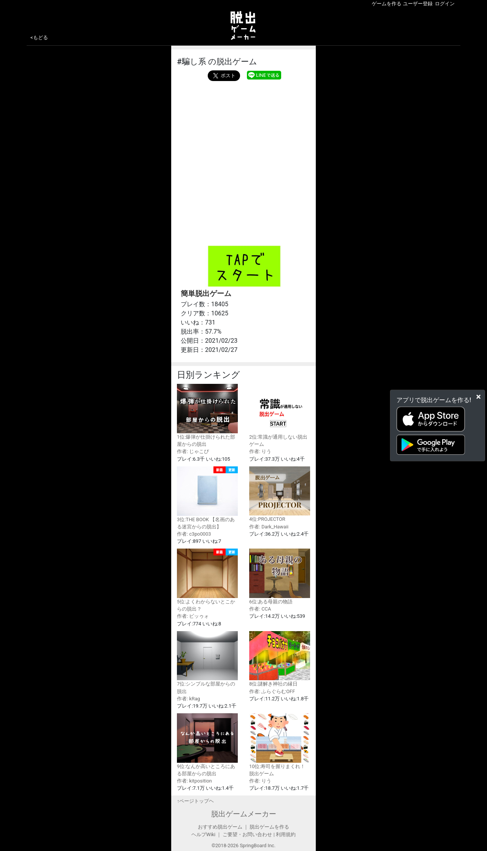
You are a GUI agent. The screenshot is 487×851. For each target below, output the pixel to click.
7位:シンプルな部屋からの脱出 (207, 662)
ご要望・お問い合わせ (247, 834)
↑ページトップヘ (195, 801)
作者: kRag (188, 698)
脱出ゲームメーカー (243, 814)
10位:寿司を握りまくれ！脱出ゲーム (279, 744)
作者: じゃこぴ (193, 451)
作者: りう (260, 451)
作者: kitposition (194, 781)
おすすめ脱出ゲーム (220, 827)
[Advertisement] (243, 138)
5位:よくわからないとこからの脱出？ (207, 580)
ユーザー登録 (418, 3)
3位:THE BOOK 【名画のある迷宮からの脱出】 (207, 498)
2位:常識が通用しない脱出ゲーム (279, 415)
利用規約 (286, 834)
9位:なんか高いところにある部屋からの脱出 (207, 744)
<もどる (39, 37)
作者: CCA (260, 609)
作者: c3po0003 (194, 534)
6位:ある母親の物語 (279, 576)
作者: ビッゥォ (193, 616)
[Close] (478, 396)
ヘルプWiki (203, 834)
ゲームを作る (386, 3)
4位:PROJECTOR (279, 494)
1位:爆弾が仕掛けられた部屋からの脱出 (207, 415)
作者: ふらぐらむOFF (272, 691)
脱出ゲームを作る (269, 827)
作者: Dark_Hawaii (268, 527)
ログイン (445, 3)
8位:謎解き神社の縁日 (279, 659)
